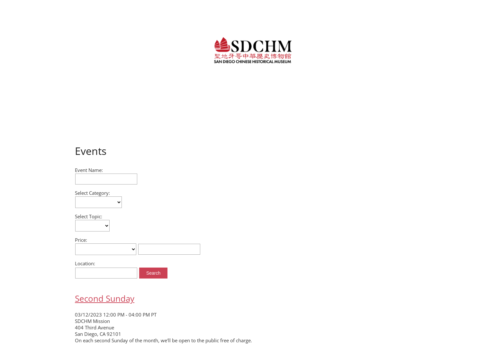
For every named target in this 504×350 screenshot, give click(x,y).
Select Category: (92, 193)
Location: (85, 263)
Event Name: (89, 170)
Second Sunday (104, 298)
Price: (81, 240)
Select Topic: (88, 216)
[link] (252, 49)
